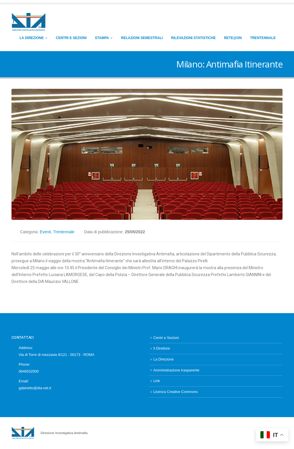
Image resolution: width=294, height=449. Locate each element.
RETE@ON (233, 38)
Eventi (45, 232)
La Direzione (32, 38)
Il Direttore (161, 348)
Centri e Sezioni (71, 38)
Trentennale (263, 38)
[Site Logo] (28, 22)
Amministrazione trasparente (176, 370)
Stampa (102, 38)
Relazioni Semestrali (142, 38)
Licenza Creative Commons (175, 392)
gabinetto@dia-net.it (35, 388)
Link (156, 381)
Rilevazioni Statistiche (193, 38)
